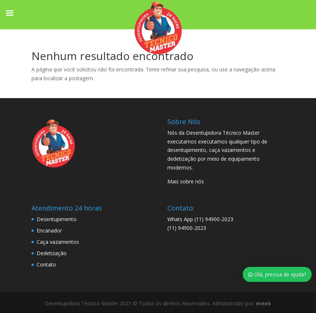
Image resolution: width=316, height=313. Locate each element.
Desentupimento (57, 219)
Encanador (49, 230)
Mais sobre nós (185, 181)
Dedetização (52, 253)
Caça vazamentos (58, 241)
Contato (46, 264)
